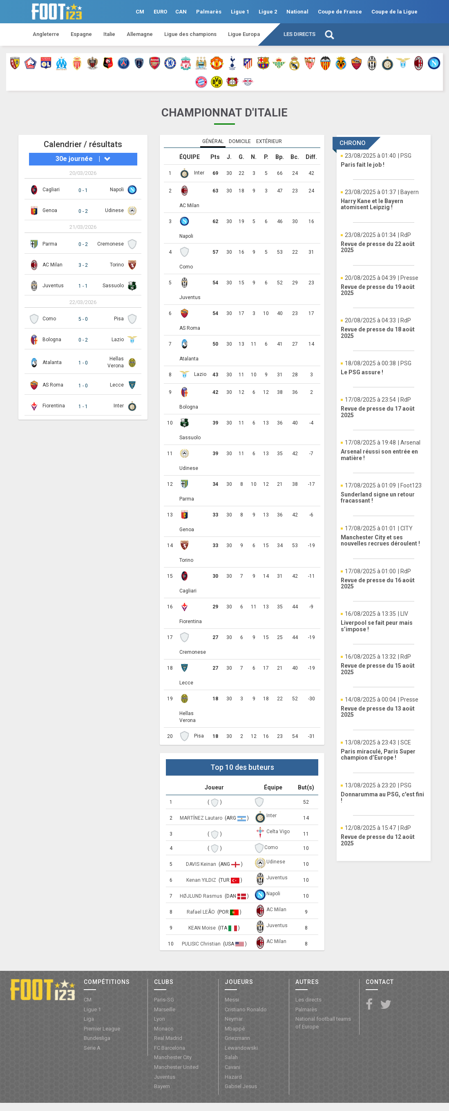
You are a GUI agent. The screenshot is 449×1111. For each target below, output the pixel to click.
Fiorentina (53, 406)
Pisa (119, 319)
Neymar (234, 1019)
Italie (109, 34)
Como (49, 319)
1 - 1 (83, 286)
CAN (181, 12)
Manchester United (176, 1067)
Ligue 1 (240, 12)
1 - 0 (83, 363)
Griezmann (237, 1038)
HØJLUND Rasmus (201, 896)
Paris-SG (164, 1000)
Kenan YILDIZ (201, 880)
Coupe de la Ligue (394, 12)
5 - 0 (83, 319)
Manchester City (173, 1057)
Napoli (117, 189)
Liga (89, 1019)
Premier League (102, 1029)
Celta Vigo (278, 831)
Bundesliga (97, 1038)
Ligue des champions (190, 34)
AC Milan (52, 265)
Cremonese (110, 244)
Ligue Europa (244, 34)
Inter (119, 406)
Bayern (162, 1086)
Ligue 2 (268, 12)
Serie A (92, 1048)
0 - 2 (83, 211)
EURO (160, 12)
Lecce (117, 385)
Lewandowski (241, 1048)
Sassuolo (113, 285)
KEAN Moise (202, 928)
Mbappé (235, 1029)
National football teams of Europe (323, 1023)
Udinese (114, 210)
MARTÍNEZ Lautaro (201, 818)
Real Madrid (168, 1038)
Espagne (81, 34)
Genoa (49, 210)
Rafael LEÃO (201, 912)
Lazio (118, 339)
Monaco (164, 1029)
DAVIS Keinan (201, 864)
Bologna (51, 339)
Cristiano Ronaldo (246, 1009)
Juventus (53, 285)
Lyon (159, 1019)
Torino (117, 265)
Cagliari (51, 189)
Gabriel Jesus (241, 1086)
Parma (49, 244)
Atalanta (52, 362)
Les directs (299, 34)
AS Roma (52, 385)
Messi (232, 1000)
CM (140, 12)
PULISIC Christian (202, 944)
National (297, 12)
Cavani (232, 1067)
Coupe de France (340, 12)
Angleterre (46, 34)
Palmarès (208, 12)
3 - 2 (83, 265)
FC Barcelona (169, 1048)
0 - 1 (83, 190)
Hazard (233, 1077)
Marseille (164, 1009)
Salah (231, 1057)
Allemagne (140, 34)
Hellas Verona (187, 717)
